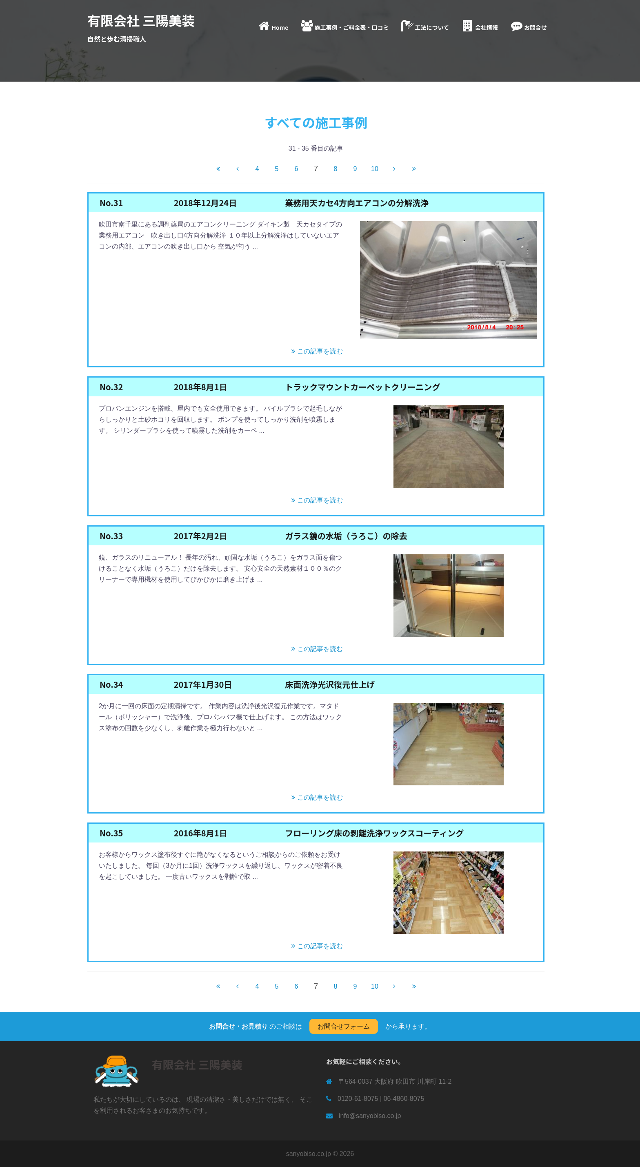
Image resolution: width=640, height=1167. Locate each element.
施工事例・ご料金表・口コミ (344, 25)
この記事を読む (316, 351)
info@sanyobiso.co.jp (370, 1115)
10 (374, 168)
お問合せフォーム (344, 1026)
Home (272, 25)
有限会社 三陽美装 (141, 20)
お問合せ (528, 25)
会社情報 (479, 25)
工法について (424, 25)
